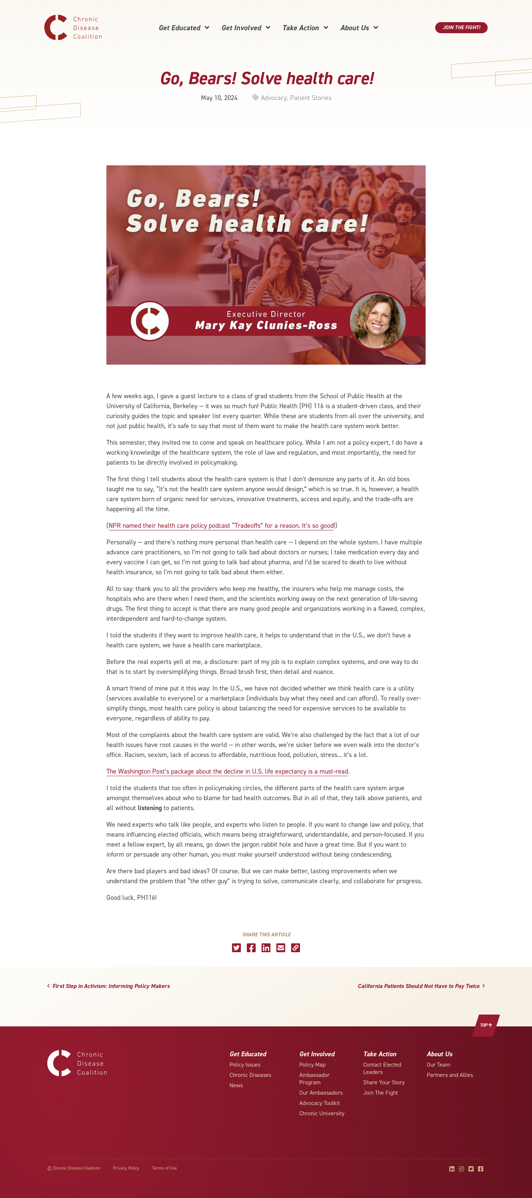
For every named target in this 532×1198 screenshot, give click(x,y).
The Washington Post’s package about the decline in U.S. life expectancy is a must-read (227, 771)
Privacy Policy (126, 1168)
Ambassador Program (314, 1078)
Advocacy (274, 97)
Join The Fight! (461, 27)
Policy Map (312, 1064)
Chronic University (321, 1113)
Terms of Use (164, 1168)
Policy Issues (244, 1064)
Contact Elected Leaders (382, 1068)
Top (486, 1025)
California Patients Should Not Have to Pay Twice (421, 986)
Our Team (438, 1064)
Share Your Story (384, 1082)
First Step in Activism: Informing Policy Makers (108, 986)
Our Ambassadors (320, 1093)
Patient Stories (310, 97)
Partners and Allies (450, 1075)
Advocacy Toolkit (319, 1103)
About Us (359, 27)
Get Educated (183, 27)
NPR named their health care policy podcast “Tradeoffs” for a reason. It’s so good (221, 525)
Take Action (305, 27)
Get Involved (245, 27)
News (236, 1085)
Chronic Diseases (250, 1075)
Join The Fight (380, 1093)
